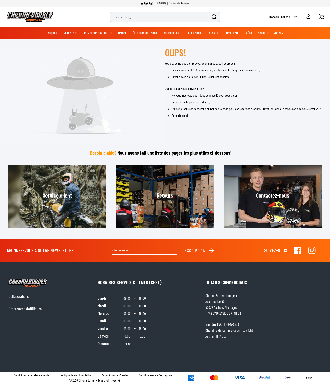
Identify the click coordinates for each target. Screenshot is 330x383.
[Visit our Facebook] (297, 250)
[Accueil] (321, 17)
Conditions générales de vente (31, 375)
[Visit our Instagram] (312, 250)
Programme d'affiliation (25, 308)
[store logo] (30, 17)
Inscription (198, 250)
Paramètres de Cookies (114, 375)
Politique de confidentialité (75, 375)
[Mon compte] (308, 16)
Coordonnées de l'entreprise (155, 375)
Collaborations (19, 296)
